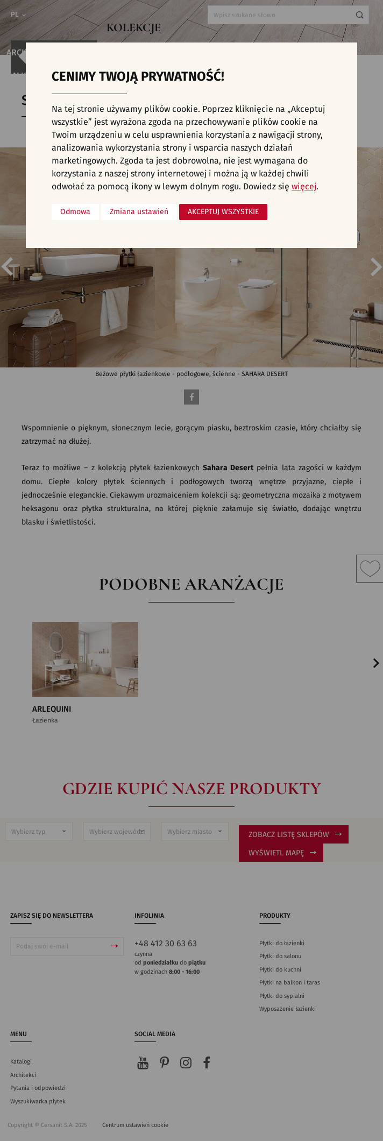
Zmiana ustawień (139, 212)
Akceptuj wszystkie (223, 212)
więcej (304, 186)
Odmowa (75, 212)
